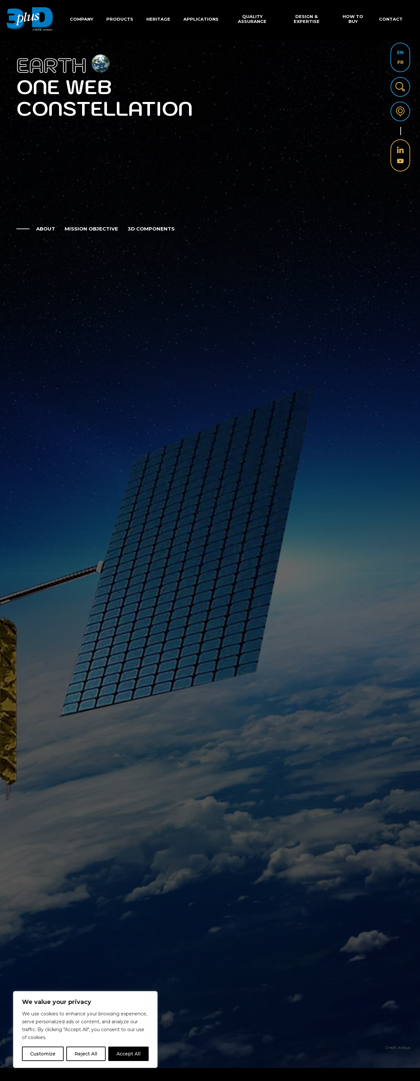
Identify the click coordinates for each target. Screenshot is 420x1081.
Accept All (128, 1054)
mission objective (91, 229)
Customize (42, 1054)
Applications (201, 19)
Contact (391, 19)
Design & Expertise (307, 19)
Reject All (85, 1054)
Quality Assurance (252, 19)
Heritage (158, 19)
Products (119, 19)
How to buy (353, 19)
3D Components (151, 229)
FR (400, 62)
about (45, 229)
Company (81, 19)
